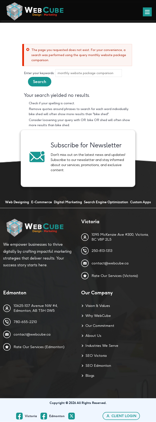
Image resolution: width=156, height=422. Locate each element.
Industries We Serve (101, 346)
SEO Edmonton (98, 366)
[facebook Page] (54, 416)
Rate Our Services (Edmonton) (39, 347)
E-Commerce (41, 202)
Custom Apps (140, 202)
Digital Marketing (68, 202)
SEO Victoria (96, 356)
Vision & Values (97, 306)
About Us (93, 336)
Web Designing (17, 202)
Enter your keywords (39, 73)
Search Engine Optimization (106, 202)
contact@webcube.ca (110, 263)
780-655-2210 (25, 322)
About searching (36, 89)
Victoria (31, 416)
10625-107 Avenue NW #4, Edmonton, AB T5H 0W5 (36, 308)
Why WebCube (98, 316)
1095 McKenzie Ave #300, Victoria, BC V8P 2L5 (120, 237)
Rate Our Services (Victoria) (115, 276)
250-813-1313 (102, 251)
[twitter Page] (72, 416)
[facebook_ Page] (28, 416)
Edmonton (57, 416)
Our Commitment (99, 326)
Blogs (89, 376)
